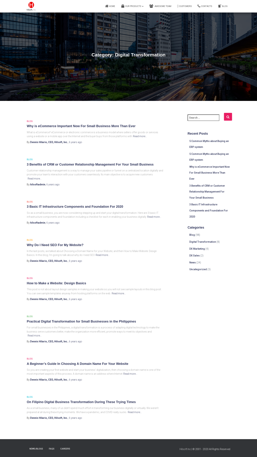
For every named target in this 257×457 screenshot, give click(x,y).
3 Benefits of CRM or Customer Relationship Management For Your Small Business (90, 164)
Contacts (205, 6)
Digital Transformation (202, 241)
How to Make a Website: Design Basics (56, 283)
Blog (223, 6)
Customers (184, 6)
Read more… (140, 136)
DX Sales (194, 255)
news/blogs (36, 449)
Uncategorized (198, 269)
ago (75, 142)
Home (110, 6)
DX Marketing (197, 248)
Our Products (132, 6)
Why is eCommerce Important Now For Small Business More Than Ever (81, 126)
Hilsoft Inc (185, 449)
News (192, 262)
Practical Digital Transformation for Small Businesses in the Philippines (81, 321)
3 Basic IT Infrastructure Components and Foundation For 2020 (75, 206)
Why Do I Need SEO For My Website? (55, 245)
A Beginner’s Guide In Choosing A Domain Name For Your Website (77, 364)
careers (65, 449)
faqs (51, 449)
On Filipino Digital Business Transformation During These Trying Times (81, 402)
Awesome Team (160, 6)
